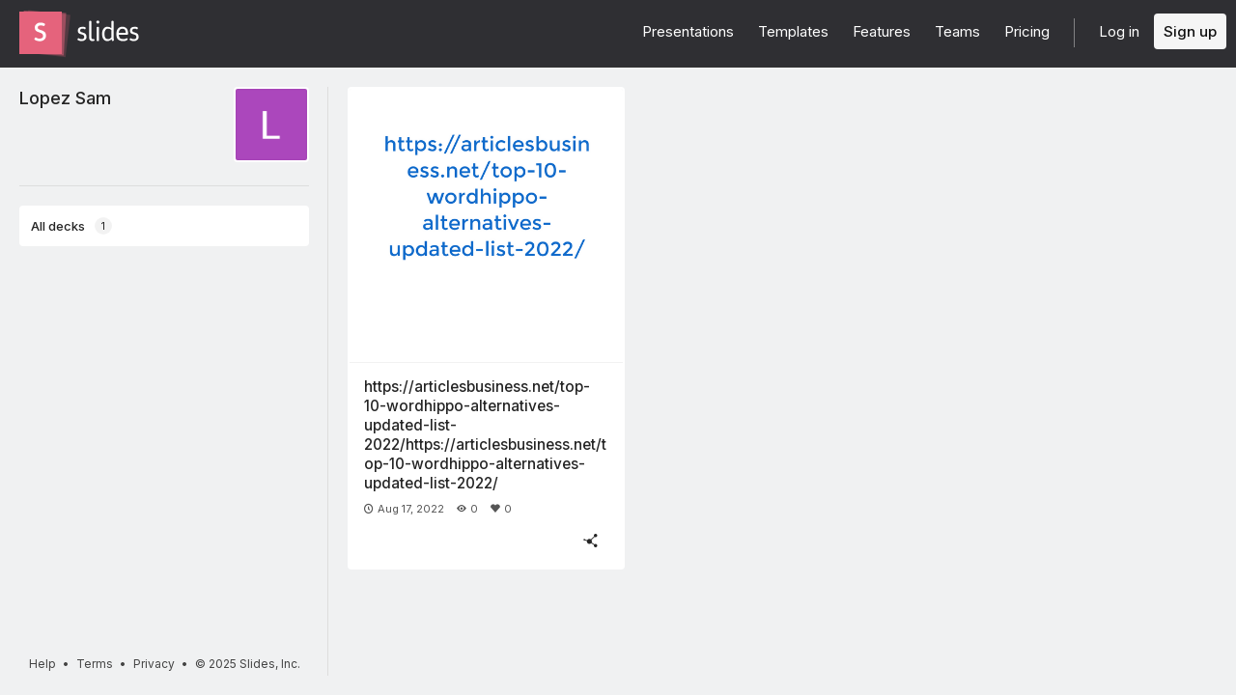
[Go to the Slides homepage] (40, 33)
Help (42, 663)
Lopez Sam (65, 97)
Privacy (154, 663)
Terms (94, 663)
